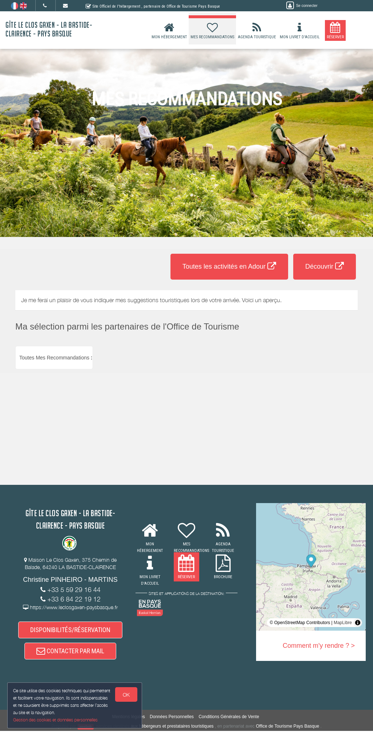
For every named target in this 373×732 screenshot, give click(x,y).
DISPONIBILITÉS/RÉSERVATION (70, 630)
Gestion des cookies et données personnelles (55, 720)
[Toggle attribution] (357, 622)
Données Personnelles (172, 717)
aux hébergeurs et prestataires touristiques (172, 726)
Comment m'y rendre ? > (319, 645)
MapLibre (343, 622)
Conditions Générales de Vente (229, 717)
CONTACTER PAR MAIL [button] (70, 651)
